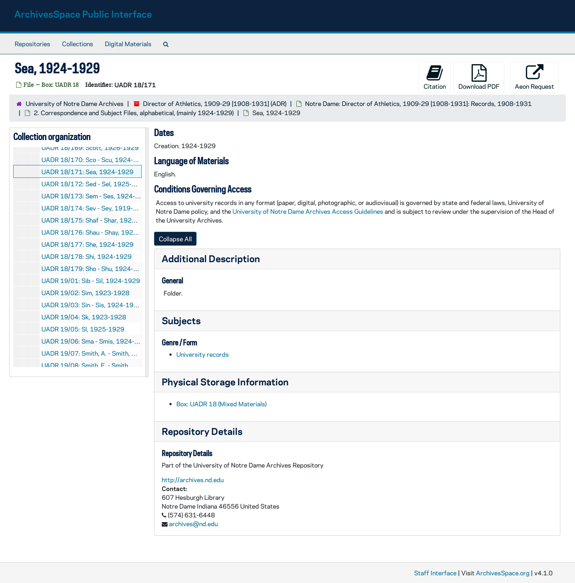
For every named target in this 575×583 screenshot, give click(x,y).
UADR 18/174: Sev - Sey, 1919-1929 (95, 208)
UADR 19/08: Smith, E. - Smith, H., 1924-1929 (107, 365)
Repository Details (202, 431)
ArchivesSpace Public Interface (83, 14)
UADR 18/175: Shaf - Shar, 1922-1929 (97, 220)
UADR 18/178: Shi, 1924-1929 (86, 256)
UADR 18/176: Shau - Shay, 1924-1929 (98, 232)
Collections (77, 44)
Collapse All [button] (175, 239)
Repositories (32, 44)
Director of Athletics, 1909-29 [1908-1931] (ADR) (214, 103)
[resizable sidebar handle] (146, 252)
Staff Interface (435, 573)
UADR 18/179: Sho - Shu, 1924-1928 (95, 268)
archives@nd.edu (193, 524)
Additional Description (211, 258)
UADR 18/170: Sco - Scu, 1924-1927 (95, 159)
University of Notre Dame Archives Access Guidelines (308, 211)
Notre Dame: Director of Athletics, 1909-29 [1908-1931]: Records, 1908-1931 (418, 103)
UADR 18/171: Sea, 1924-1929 (87, 172)
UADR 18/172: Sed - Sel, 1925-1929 (94, 184)
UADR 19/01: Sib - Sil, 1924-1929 (90, 280)
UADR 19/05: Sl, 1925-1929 (82, 329)
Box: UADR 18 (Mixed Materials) (221, 404)
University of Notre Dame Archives (75, 103)
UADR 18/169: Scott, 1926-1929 (90, 147)
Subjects (181, 320)
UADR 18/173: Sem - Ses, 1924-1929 (96, 196)
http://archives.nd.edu (193, 480)
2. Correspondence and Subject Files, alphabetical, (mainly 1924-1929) (134, 113)
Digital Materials (128, 44)
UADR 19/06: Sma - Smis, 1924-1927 (95, 341)
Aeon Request (534, 77)
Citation (435, 77)
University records (202, 354)
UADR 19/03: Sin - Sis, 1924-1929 (91, 305)
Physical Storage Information (225, 381)
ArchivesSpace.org (503, 573)
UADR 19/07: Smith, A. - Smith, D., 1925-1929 (108, 353)
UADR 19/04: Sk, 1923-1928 (83, 317)
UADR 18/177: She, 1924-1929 (87, 244)
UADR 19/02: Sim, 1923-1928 (85, 293)
